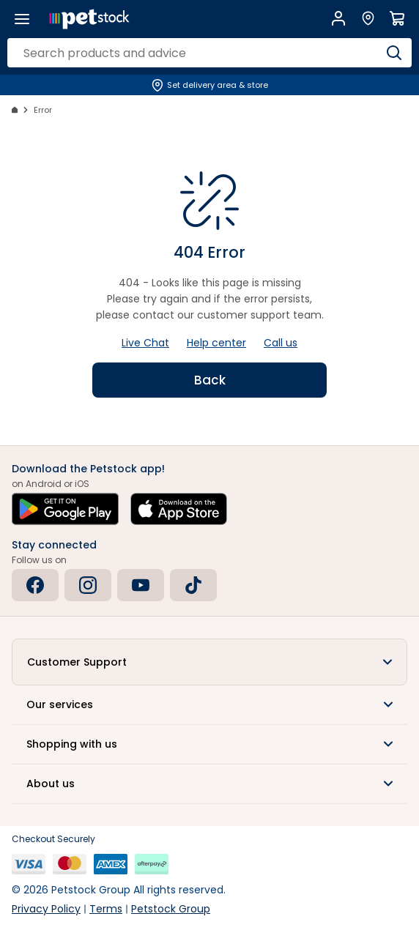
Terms (105, 908)
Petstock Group (170, 908)
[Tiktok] (193, 585)
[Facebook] (35, 585)
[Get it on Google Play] (65, 509)
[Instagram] (87, 585)
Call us (280, 342)
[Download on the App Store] (178, 509)
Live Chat (145, 342)
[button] (209, 662)
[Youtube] (140, 585)
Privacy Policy (46, 908)
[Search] (394, 53)
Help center (216, 342)
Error (43, 110)
